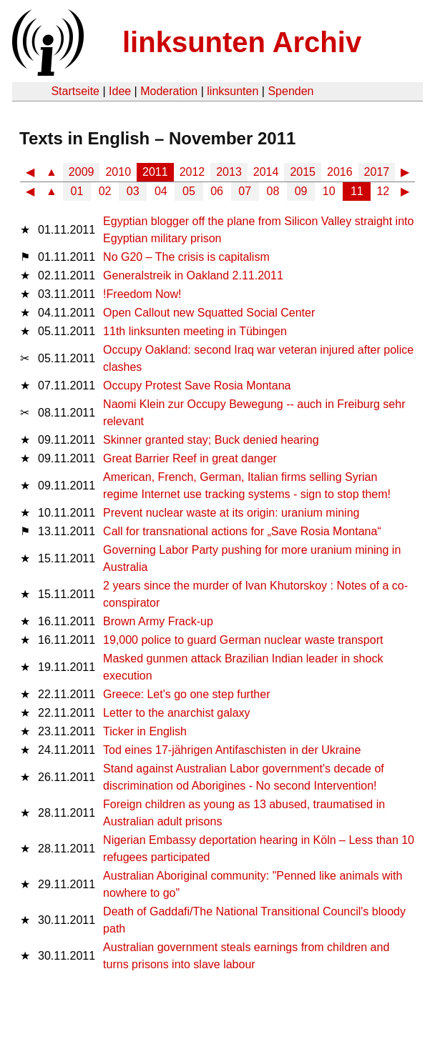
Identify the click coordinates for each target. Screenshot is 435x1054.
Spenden (290, 91)
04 (161, 191)
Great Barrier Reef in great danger (190, 458)
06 (216, 191)
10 (329, 191)
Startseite (75, 91)
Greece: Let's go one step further (186, 694)
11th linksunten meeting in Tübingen (195, 331)
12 (382, 191)
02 (105, 191)
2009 (81, 172)
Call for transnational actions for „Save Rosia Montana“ (242, 531)
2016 (340, 172)
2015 (303, 172)
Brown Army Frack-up (158, 621)
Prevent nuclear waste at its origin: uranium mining (231, 513)
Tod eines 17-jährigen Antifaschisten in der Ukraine (232, 750)
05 (188, 191)
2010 (118, 172)
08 (273, 191)
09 (301, 191)
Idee (120, 91)
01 (77, 191)
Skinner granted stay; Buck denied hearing (211, 440)
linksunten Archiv (241, 42)
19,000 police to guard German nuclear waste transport (243, 640)
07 (244, 191)
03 (133, 191)
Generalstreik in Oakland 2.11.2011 (193, 275)
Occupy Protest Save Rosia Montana (196, 385)
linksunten (232, 91)
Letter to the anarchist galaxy (176, 713)
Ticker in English (145, 731)
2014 (266, 172)
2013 (229, 172)
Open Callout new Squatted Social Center (209, 313)
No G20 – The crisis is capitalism (186, 257)
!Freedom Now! (142, 294)
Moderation (168, 91)
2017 (377, 172)
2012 (192, 172)
